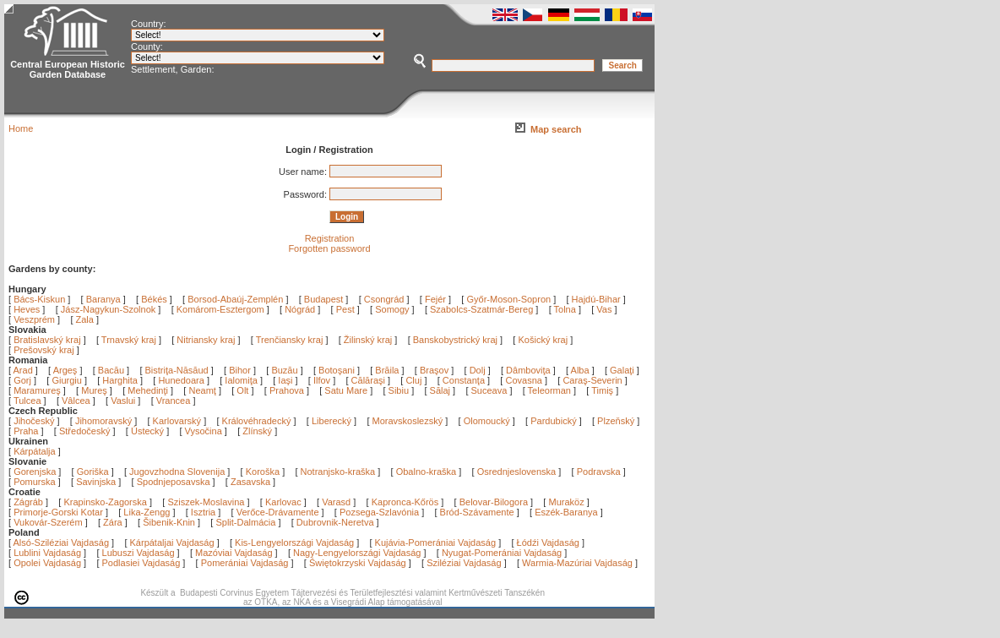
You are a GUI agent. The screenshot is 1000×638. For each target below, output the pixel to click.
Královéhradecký (256, 421)
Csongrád (384, 299)
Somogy (392, 309)
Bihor (241, 370)
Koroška (263, 471)
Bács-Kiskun (39, 299)
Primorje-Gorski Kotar (58, 512)
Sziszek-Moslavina (205, 502)
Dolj (479, 370)
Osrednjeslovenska (517, 471)
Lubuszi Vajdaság (138, 553)
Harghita (121, 380)
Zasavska (250, 482)
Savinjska (96, 482)
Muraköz (566, 502)
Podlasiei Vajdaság (141, 563)
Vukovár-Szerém (48, 522)
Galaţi (623, 370)
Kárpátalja (35, 451)
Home (20, 128)
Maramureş (38, 390)
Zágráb (30, 502)
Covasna (524, 380)
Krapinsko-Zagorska (104, 502)
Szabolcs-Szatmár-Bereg (481, 309)
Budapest (323, 299)
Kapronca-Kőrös (405, 502)
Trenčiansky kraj (289, 340)
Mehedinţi (149, 390)
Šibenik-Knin (169, 522)
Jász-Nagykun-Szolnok (108, 309)
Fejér (435, 299)
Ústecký (147, 431)
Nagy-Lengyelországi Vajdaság (357, 553)
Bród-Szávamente (477, 512)
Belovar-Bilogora (493, 502)
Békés (154, 299)
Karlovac (283, 502)
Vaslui (124, 400)
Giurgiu (68, 380)
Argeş (66, 370)
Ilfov (323, 380)
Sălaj (442, 390)
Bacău (112, 370)
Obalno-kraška (426, 471)
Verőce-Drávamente (277, 512)
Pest (345, 309)
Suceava (490, 390)
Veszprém (34, 319)
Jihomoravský (103, 421)
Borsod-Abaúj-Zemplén (235, 299)
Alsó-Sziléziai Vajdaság (62, 542)
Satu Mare (347, 390)
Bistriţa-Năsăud (178, 370)
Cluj (414, 380)
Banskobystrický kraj (455, 340)
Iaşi (286, 380)
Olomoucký (487, 421)
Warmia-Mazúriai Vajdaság (577, 563)
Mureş (95, 390)
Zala (85, 319)
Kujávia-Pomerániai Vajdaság (436, 542)
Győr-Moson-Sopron (508, 299)
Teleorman (550, 390)
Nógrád (300, 309)
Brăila (388, 370)
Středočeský (85, 431)
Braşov (435, 370)
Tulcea (29, 400)
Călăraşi (369, 380)
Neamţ (203, 390)
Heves (27, 309)
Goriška (93, 471)
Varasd (336, 502)
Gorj (24, 380)
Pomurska (36, 482)
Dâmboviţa (529, 370)
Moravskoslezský (407, 421)
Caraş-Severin (593, 380)
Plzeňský (615, 421)
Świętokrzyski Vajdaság (357, 563)
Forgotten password (329, 248)
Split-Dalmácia (245, 522)
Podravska (599, 471)
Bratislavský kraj (47, 340)
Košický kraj (543, 340)
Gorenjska (35, 471)
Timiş (603, 390)
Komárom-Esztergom (220, 309)
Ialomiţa (242, 380)
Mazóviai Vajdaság (234, 553)
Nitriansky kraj (206, 340)
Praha (26, 431)
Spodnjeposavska (173, 482)
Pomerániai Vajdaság (245, 563)
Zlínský (257, 431)
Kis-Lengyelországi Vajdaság (294, 542)
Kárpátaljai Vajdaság (172, 542)
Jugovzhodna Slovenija (177, 471)
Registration (330, 238)
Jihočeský (34, 421)
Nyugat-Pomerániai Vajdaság (502, 553)
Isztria (203, 512)
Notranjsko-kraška (338, 471)
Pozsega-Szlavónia (379, 512)
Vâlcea (77, 400)
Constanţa (465, 380)
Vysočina (203, 431)
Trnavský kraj (130, 340)
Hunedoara (182, 380)
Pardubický (553, 421)
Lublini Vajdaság (47, 553)
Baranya (103, 299)
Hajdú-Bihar (596, 299)
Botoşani (337, 370)
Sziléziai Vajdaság (464, 563)
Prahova (288, 390)
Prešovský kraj (44, 350)
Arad (24, 370)
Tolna (565, 309)
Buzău (285, 370)
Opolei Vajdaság (47, 563)
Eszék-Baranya (566, 512)
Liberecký (331, 421)
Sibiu (400, 390)
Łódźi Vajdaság (548, 542)
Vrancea (174, 400)
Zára (112, 522)
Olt (243, 390)
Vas (603, 309)
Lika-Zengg (146, 512)
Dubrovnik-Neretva (335, 522)
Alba (581, 370)
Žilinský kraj (369, 340)
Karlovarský (177, 421)
